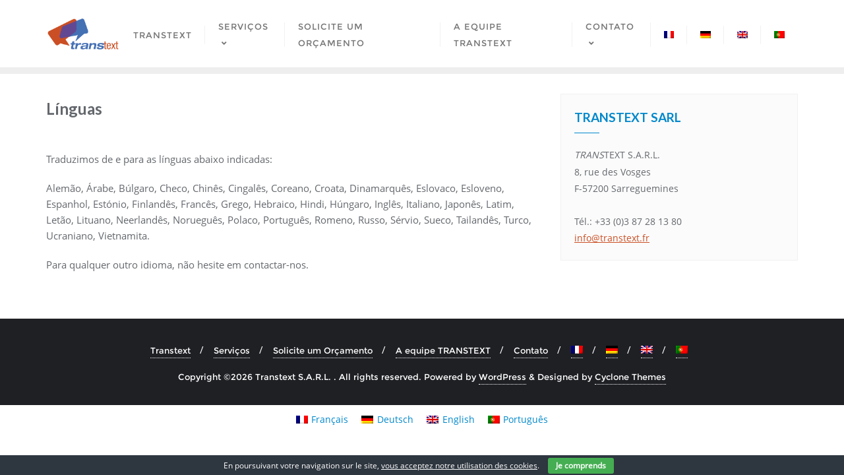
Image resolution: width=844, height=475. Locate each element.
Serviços (232, 350)
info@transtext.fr (611, 238)
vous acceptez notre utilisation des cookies (459, 465)
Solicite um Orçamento (323, 350)
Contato (531, 350)
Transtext (170, 350)
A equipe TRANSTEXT (443, 350)
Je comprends (581, 465)
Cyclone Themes (630, 376)
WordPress (502, 376)
